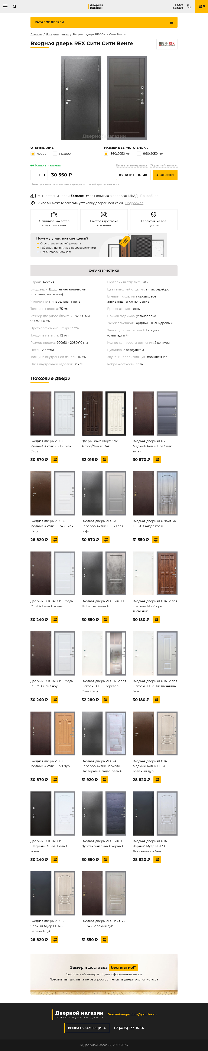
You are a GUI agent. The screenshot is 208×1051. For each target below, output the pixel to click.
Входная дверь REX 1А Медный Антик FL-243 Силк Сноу (51, 526)
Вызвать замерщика (131, 165)
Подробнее (149, 196)
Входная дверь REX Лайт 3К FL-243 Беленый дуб (103, 923)
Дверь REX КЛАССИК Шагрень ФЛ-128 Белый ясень (49, 846)
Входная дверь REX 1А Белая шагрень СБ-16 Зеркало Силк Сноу (104, 686)
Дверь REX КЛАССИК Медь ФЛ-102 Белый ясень (51, 603)
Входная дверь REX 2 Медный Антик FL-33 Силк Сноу (50, 446)
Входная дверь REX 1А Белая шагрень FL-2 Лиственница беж (155, 686)
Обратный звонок (164, 165)
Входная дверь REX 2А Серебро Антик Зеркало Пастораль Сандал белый (102, 766)
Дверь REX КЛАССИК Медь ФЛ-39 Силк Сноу (51, 683)
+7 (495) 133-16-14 (129, 1028)
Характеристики (104, 271)
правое (62, 153)
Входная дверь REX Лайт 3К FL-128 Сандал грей (154, 523)
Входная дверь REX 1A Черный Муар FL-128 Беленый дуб (47, 926)
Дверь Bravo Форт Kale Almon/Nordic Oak (100, 443)
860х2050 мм (117, 153)
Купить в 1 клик (133, 175)
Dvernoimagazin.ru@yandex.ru (132, 1014)
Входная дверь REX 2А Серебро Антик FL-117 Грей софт (103, 526)
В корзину (165, 175)
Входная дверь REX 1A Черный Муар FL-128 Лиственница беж (150, 846)
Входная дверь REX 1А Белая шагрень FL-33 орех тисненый (155, 606)
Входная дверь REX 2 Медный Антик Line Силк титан (152, 446)
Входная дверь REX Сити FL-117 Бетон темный (104, 603)
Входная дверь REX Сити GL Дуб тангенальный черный (103, 843)
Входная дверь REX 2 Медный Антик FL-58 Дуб (50, 763)
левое (38, 153)
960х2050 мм (150, 153)
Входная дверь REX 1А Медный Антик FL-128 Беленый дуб (150, 766)
